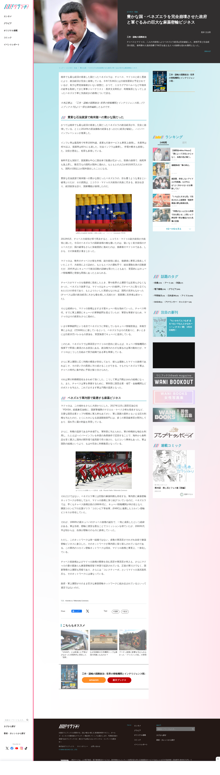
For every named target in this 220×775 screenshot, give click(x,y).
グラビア (8, 23)
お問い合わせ (95, 746)
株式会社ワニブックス (66, 746)
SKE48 (158, 302)
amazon (93, 680)
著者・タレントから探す (14, 733)
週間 (184, 143)
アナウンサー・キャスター (178, 302)
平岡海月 (159, 295)
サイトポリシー (82, 746)
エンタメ (8, 16)
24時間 (163, 143)
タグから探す (10, 726)
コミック (8, 37)
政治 (125, 612)
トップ (61, 68)
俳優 (158, 283)
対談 (179, 283)
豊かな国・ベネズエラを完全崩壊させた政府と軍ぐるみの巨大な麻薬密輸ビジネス (108, 68)
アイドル (187, 295)
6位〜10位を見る (173, 229)
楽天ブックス (119, 680)
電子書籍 (160, 289)
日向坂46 (173, 295)
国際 (116, 612)
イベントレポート (12, 44)
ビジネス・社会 (71, 68)
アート (169, 283)
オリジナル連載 (11, 30)
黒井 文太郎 (206, 32)
